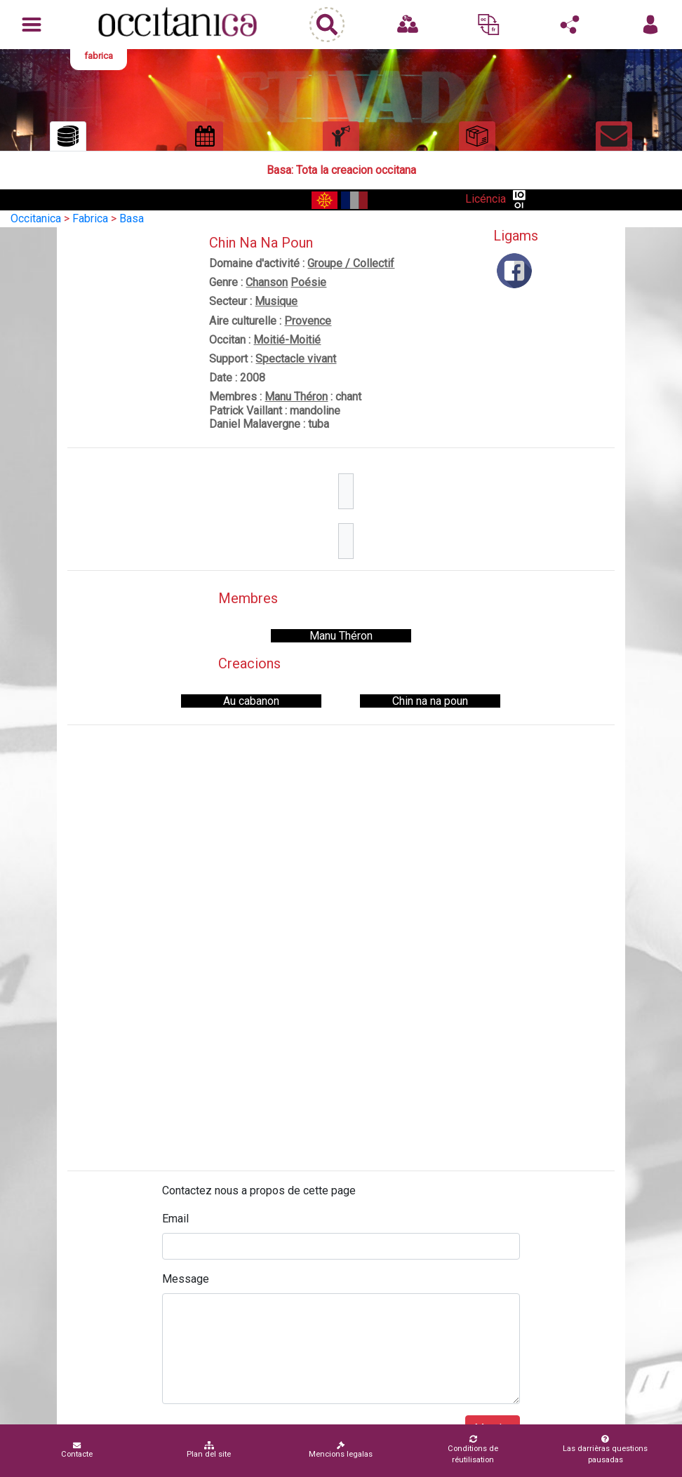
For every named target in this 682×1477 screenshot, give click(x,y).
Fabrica (90, 218)
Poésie (308, 282)
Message (185, 1279)
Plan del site (209, 1450)
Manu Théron (296, 396)
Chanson (267, 282)
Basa (131, 218)
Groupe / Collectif (350, 263)
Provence (307, 321)
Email (175, 1218)
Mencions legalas (341, 1450)
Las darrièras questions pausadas (605, 1449)
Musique (276, 301)
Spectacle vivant (295, 358)
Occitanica (36, 218)
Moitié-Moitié (287, 339)
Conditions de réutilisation (473, 1449)
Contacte (77, 1450)
